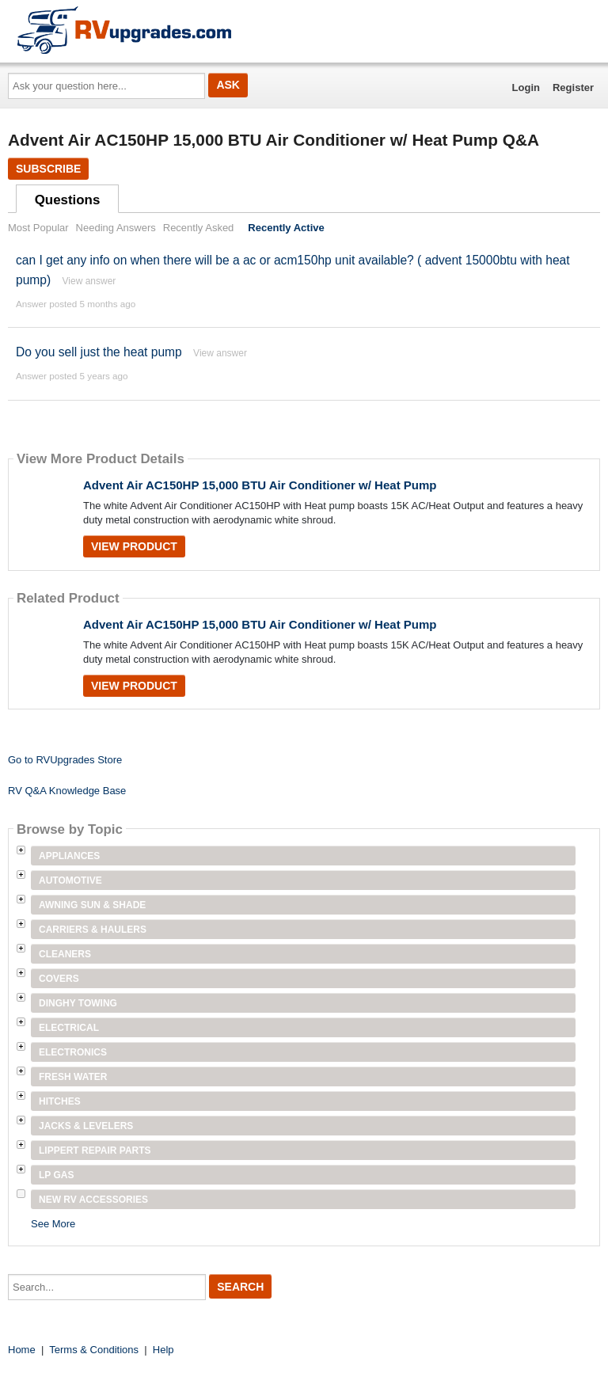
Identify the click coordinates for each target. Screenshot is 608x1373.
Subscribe (48, 168)
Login (526, 87)
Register (573, 87)
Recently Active (286, 228)
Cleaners (65, 954)
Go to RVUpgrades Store (65, 760)
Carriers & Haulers (92, 929)
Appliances (69, 855)
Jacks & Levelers (86, 1125)
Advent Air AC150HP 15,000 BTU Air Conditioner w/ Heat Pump (259, 485)
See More (53, 1224)
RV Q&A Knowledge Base (67, 791)
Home (22, 1350)
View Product (134, 546)
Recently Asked (198, 228)
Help (163, 1350)
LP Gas (56, 1175)
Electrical (69, 1027)
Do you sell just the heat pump (99, 352)
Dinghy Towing (78, 1003)
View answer (89, 281)
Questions (68, 199)
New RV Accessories (93, 1199)
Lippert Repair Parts (95, 1150)
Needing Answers (116, 228)
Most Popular (38, 228)
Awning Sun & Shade (92, 905)
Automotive (70, 880)
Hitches (60, 1101)
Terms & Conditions (94, 1350)
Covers (59, 978)
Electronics (73, 1052)
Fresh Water (73, 1076)
